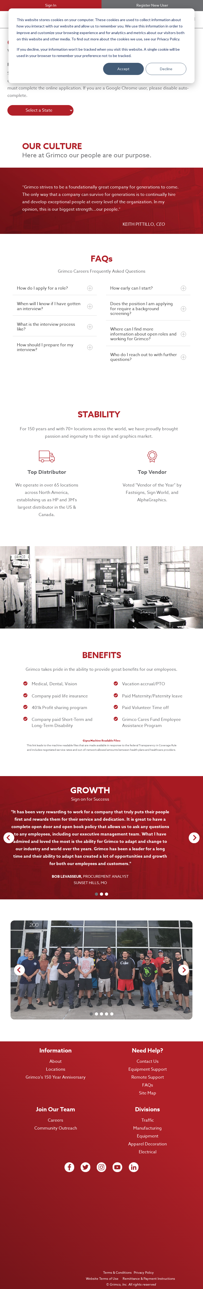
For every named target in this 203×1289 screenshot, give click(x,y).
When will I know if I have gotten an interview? (55, 306)
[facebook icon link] (69, 1160)
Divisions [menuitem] (147, 1102)
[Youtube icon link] (117, 1160)
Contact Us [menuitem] (148, 1054)
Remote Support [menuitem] (147, 1070)
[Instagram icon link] (102, 1160)
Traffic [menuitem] (147, 1113)
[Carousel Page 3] (106, 886)
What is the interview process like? (55, 326)
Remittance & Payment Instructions (148, 1271)
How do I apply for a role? (55, 288)
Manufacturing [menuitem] (147, 1121)
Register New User (152, 5)
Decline (166, 69)
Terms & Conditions (117, 1265)
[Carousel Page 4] (106, 1006)
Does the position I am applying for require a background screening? (148, 309)
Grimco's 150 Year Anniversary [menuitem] (56, 1070)
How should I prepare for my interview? (55, 347)
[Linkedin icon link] (134, 1160)
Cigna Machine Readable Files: (102, 740)
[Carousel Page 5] (111, 1006)
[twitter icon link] (85, 1160)
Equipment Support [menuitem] (147, 1062)
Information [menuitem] (55, 1043)
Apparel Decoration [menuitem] (147, 1137)
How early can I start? (148, 288)
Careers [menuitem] (55, 1113)
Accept (123, 69)
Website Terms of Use (101, 1271)
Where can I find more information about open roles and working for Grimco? (148, 334)
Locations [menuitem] (55, 1062)
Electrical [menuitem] (147, 1144)
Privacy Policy (144, 1265)
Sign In (50, 5)
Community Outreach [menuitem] (55, 1121)
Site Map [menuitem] (147, 1086)
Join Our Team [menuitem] (55, 1102)
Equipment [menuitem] (147, 1129)
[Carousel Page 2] (101, 886)
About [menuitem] (55, 1054)
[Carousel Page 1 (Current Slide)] (96, 886)
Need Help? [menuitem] (147, 1043)
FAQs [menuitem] (147, 1078)
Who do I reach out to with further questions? (148, 357)
